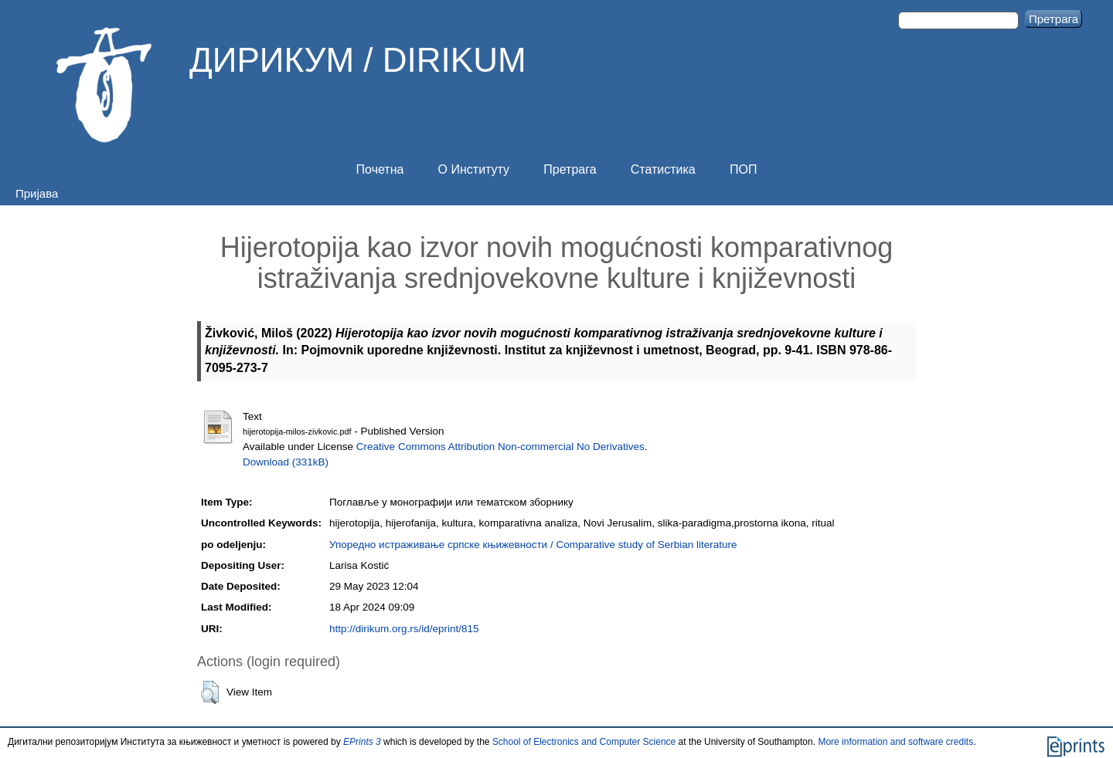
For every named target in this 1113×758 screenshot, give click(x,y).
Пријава (36, 193)
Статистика (663, 169)
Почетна (380, 169)
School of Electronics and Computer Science (584, 741)
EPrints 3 (362, 741)
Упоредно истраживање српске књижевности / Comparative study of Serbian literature (533, 544)
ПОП (743, 169)
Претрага (569, 169)
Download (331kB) (285, 462)
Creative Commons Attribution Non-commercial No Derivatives (500, 446)
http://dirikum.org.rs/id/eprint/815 (404, 628)
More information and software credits (895, 741)
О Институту (474, 169)
